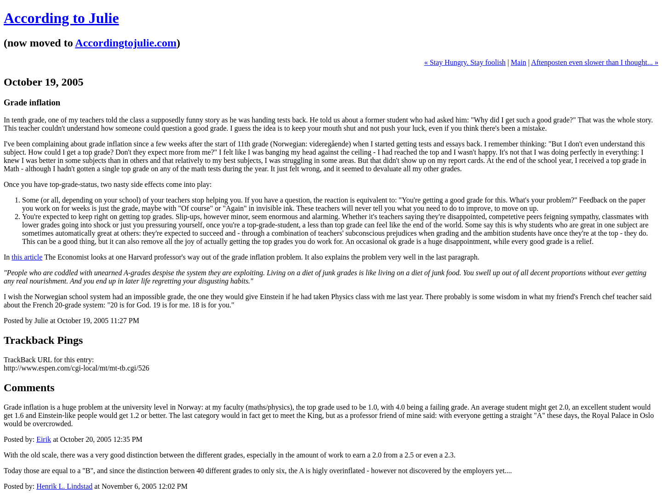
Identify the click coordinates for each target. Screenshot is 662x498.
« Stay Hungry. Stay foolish (465, 62)
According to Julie (61, 18)
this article (26, 257)
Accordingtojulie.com (126, 43)
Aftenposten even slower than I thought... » (594, 62)
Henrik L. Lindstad (64, 486)
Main (518, 62)
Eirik (43, 439)
